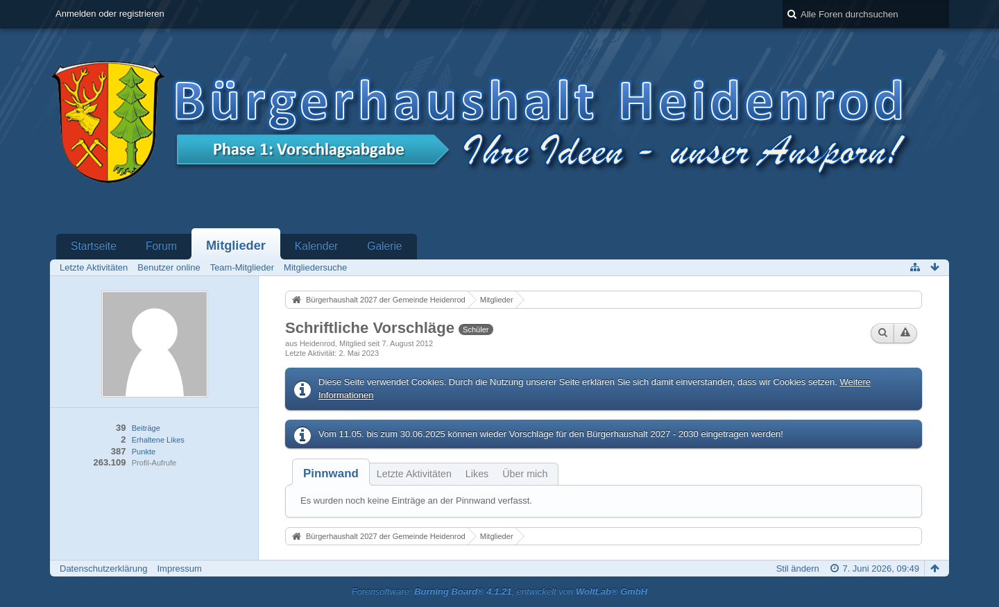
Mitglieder (236, 246)
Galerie (384, 246)
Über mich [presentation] (524, 473)
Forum (161, 246)
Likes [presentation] (477, 473)
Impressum (179, 568)
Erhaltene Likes (158, 440)
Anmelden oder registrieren (110, 13)
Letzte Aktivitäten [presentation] (414, 473)
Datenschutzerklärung (103, 568)
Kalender (316, 246)
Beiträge (146, 428)
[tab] (331, 473)
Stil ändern (797, 568)
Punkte (143, 451)
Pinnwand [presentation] (331, 473)
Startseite (94, 246)
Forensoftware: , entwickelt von (499, 591)
